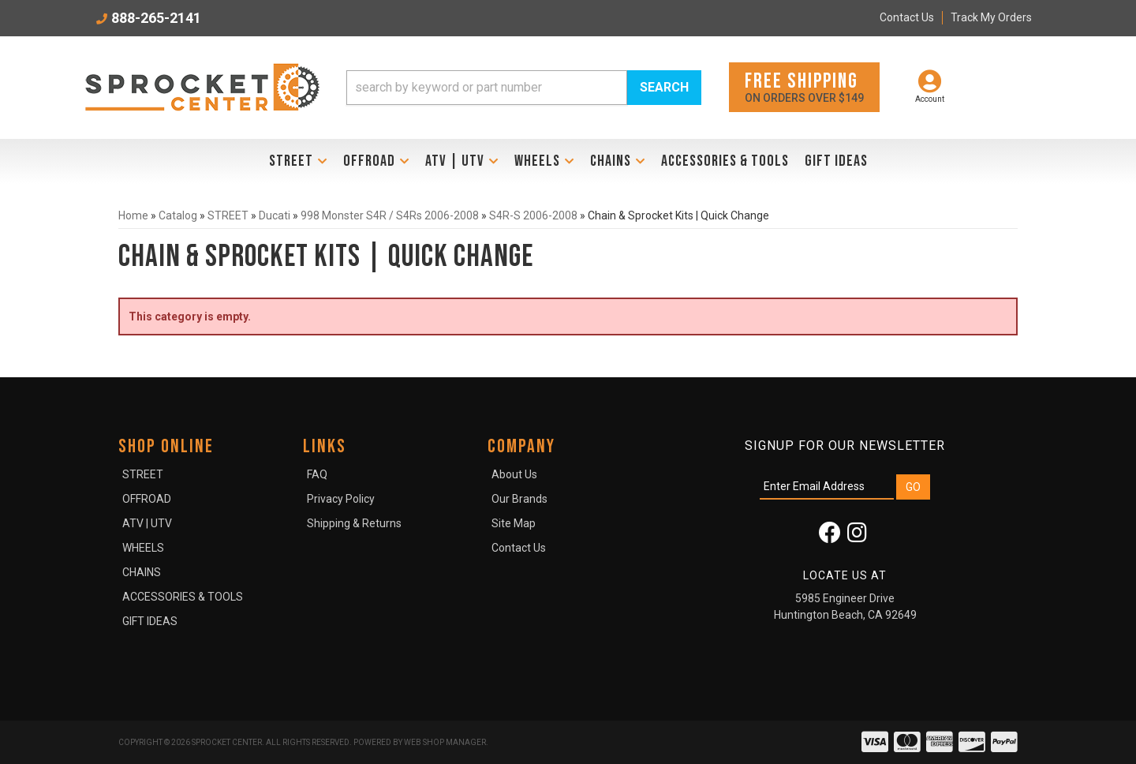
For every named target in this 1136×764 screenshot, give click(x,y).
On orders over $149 (804, 86)
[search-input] (486, 87)
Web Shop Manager (445, 742)
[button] (523, 87)
